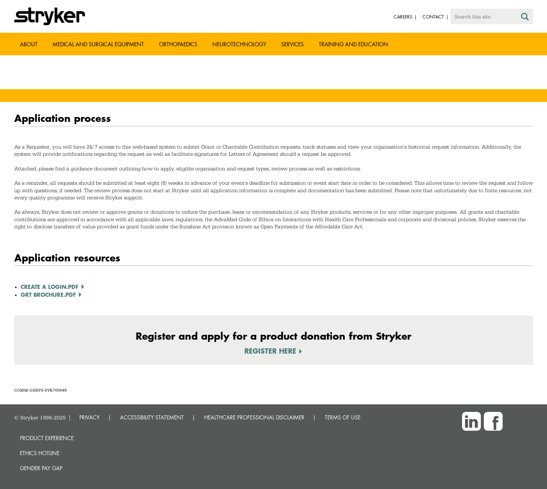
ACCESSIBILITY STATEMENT (152, 417)
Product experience (47, 438)
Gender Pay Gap (41, 468)
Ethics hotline (39, 453)
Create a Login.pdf (50, 286)
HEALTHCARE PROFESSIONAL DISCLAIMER (254, 417)
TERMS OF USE (343, 417)
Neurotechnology (239, 44)
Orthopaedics (178, 44)
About (29, 44)
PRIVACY (89, 417)
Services (292, 44)
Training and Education (353, 44)
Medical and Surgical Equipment (98, 44)
